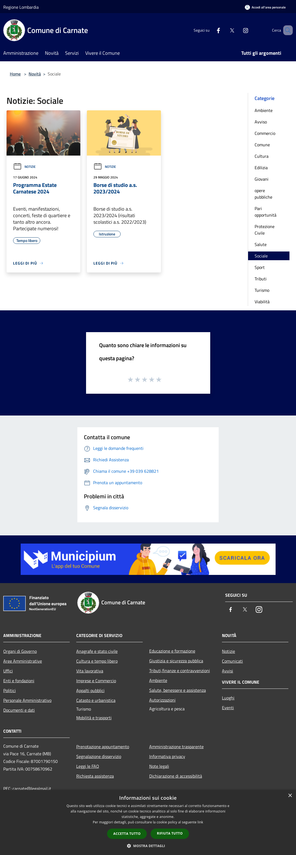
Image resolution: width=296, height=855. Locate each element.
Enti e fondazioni (18, 680)
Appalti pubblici (90, 690)
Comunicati (232, 661)
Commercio (265, 133)
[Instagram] (237, 30)
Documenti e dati (19, 710)
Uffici (8, 671)
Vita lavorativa (89, 671)
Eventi (228, 707)
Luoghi (228, 698)
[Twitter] (224, 30)
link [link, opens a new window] (200, 822)
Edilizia (261, 167)
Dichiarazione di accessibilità (175, 776)
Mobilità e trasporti (94, 717)
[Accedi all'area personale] (265, 7)
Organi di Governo (20, 651)
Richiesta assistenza (95, 776)
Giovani (261, 179)
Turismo (262, 290)
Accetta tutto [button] (127, 833)
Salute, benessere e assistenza (177, 690)
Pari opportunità (265, 211)
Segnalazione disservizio (98, 756)
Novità (35, 74)
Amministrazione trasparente (176, 746)
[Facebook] (210, 30)
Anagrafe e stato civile (97, 651)
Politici (9, 690)
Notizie (24, 166)
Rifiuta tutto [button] (170, 833)
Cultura (261, 156)
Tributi (261, 278)
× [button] (290, 796)
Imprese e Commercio (96, 680)
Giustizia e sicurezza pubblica (176, 660)
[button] (148, 845)
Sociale (261, 256)
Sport (260, 267)
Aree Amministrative (22, 661)
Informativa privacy (167, 756)
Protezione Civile (264, 229)
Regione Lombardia (21, 7)
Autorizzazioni (162, 700)
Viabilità (262, 301)
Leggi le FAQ (87, 766)
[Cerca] (286, 30)
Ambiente (264, 110)
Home (15, 74)
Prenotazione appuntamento (102, 746)
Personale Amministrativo (27, 700)
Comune (262, 144)
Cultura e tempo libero (97, 661)
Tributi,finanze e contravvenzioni (179, 670)
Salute (261, 244)
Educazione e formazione (172, 651)
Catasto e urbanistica (95, 700)
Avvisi (227, 671)
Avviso (261, 122)
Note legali (159, 766)
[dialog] (148, 822)
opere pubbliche (263, 193)
